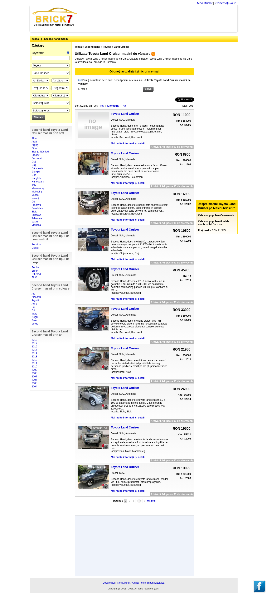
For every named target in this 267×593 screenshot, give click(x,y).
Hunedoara (38, 181)
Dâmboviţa (38, 168)
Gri (33, 310)
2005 (34, 383)
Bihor (35, 148)
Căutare (38, 45)
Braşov (35, 155)
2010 (34, 366)
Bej (33, 307)
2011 (34, 363)
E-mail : (83, 88)
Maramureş (38, 188)
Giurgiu (36, 171)
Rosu (35, 320)
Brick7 (55, 15)
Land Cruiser (121, 46)
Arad (34, 141)
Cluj (34, 161)
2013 (34, 356)
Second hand (92, 46)
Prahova (36, 204)
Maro (34, 313)
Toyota (107, 46)
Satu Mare (37, 208)
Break (35, 270)
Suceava (37, 214)
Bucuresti (37, 158)
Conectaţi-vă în (226, 3)
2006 (34, 379)
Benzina (36, 244)
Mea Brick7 (205, 3)
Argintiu (36, 300)
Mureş (35, 195)
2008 (34, 373)
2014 (34, 353)
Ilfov (34, 185)
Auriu (35, 303)
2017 (34, 343)
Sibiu (34, 211)
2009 (34, 369)
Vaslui (35, 221)
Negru (35, 317)
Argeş (35, 145)
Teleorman (37, 218)
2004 (34, 386)
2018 (34, 339)
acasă (35, 38)
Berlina (35, 267)
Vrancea (36, 224)
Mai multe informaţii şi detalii (128, 143)
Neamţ (35, 198)
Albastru (36, 297)
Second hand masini (56, 38)
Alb (33, 293)
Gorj (34, 175)
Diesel (35, 247)
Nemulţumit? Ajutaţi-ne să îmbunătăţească (140, 582)
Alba (34, 138)
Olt (33, 201)
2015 (34, 349)
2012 (34, 359)
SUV (34, 277)
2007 (34, 376)
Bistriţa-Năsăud (40, 151)
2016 (34, 346)
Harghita (36, 178)
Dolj (34, 165)
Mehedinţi (37, 191)
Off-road (36, 274)
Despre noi (109, 582)
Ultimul (151, 500)
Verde (35, 323)
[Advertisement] (159, 18)
